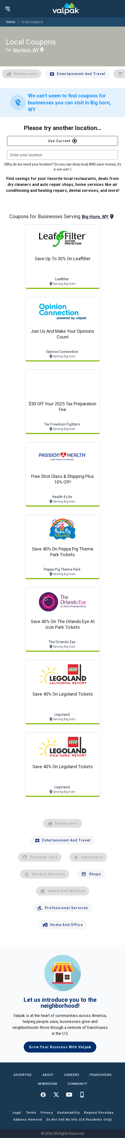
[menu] (7, 8)
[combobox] (62, 155)
